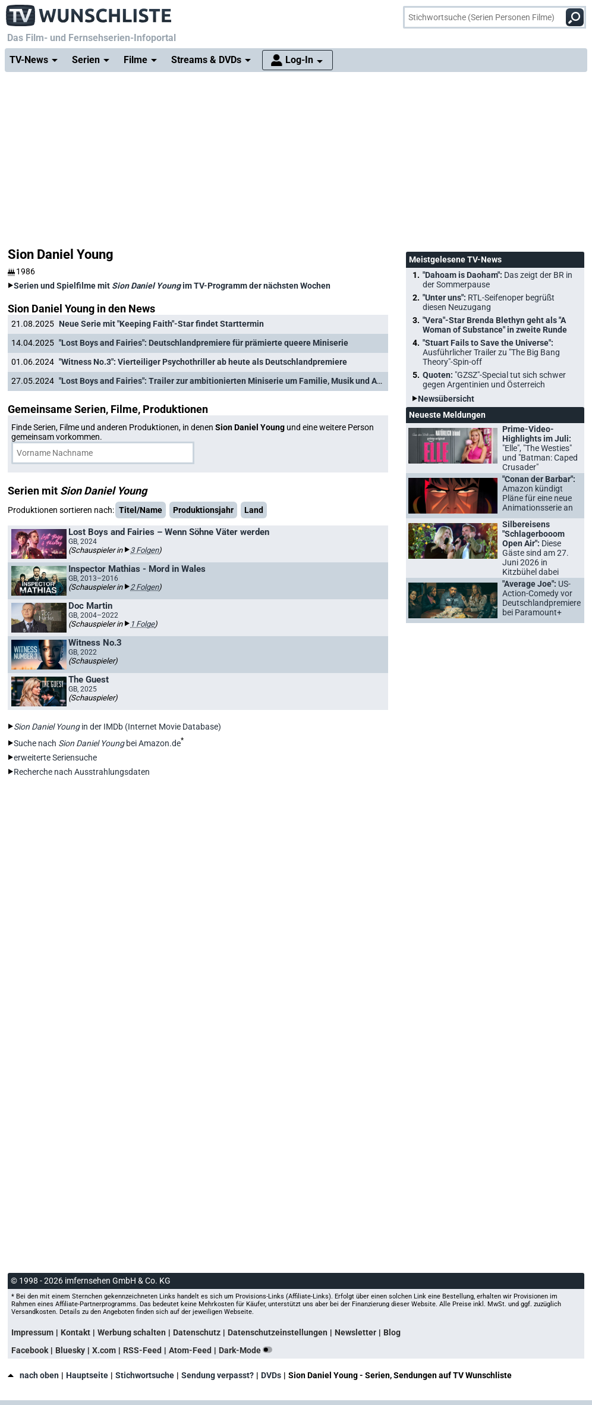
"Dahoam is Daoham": (497, 279)
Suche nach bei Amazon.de (97, 743)
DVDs (271, 1375)
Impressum (32, 1332)
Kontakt (75, 1332)
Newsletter (355, 1332)
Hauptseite (87, 1375)
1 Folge (142, 623)
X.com (104, 1350)
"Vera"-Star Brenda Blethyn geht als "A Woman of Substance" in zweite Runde (495, 324)
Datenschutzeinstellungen (278, 1332)
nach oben (33, 1375)
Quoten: (494, 379)
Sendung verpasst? (217, 1375)
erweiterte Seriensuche (55, 757)
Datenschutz (197, 1332)
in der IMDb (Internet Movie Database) (117, 726)
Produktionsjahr (203, 510)
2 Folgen (144, 587)
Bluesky (70, 1350)
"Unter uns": (489, 302)
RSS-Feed (142, 1350)
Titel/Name (140, 510)
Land (253, 510)
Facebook (29, 1350)
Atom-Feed (190, 1350)
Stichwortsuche (144, 1375)
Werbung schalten (131, 1332)
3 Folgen (144, 550)
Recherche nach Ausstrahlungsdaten (82, 772)
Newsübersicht (446, 398)
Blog (392, 1332)
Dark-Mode (248, 1350)
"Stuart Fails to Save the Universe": (491, 352)
